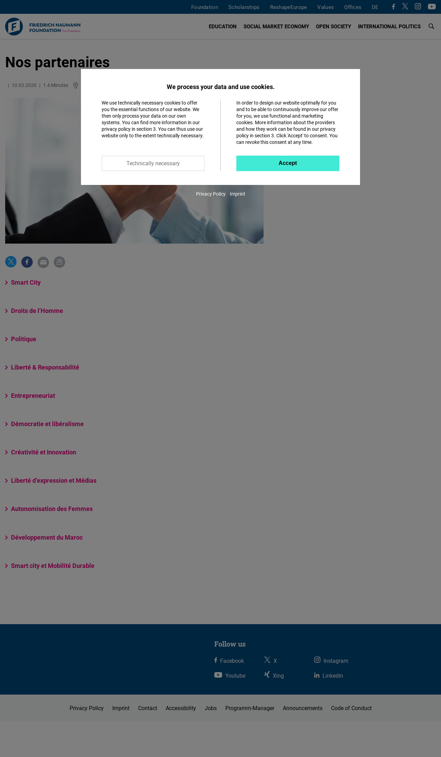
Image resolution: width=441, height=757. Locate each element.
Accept (288, 163)
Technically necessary (153, 163)
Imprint (237, 193)
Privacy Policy (211, 193)
